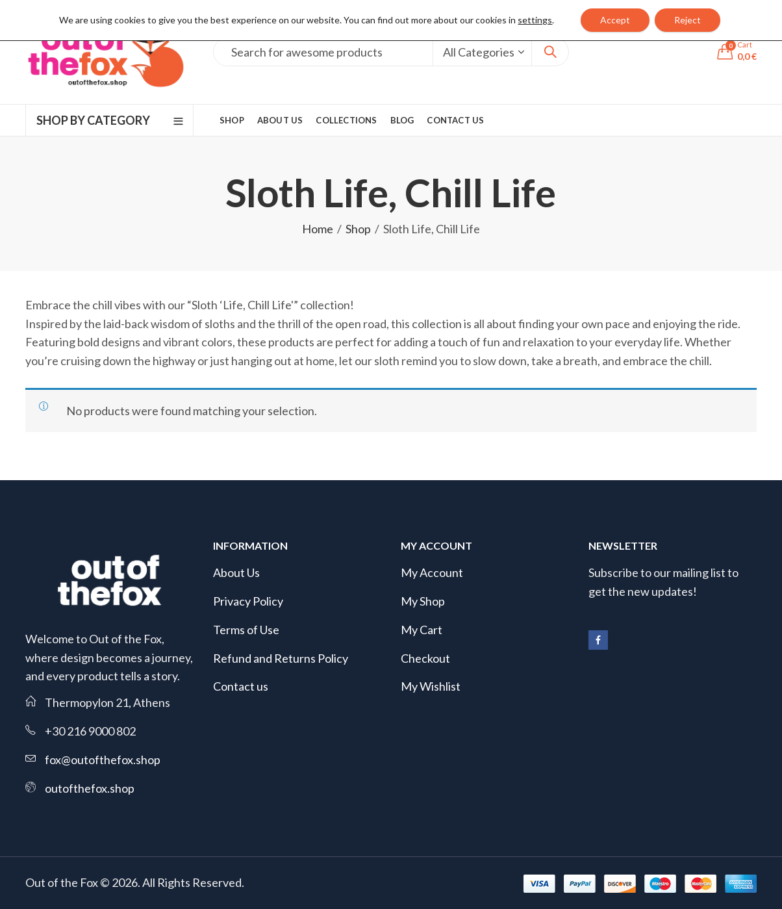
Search (550, 52)
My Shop (423, 601)
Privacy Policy (248, 601)
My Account (432, 572)
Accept (615, 19)
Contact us (240, 686)
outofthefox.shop (89, 788)
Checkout (425, 658)
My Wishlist (430, 686)
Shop (358, 229)
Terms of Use (246, 629)
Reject (687, 19)
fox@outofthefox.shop (102, 759)
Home (317, 229)
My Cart (421, 629)
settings (535, 19)
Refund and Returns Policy (280, 658)
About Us (236, 572)
